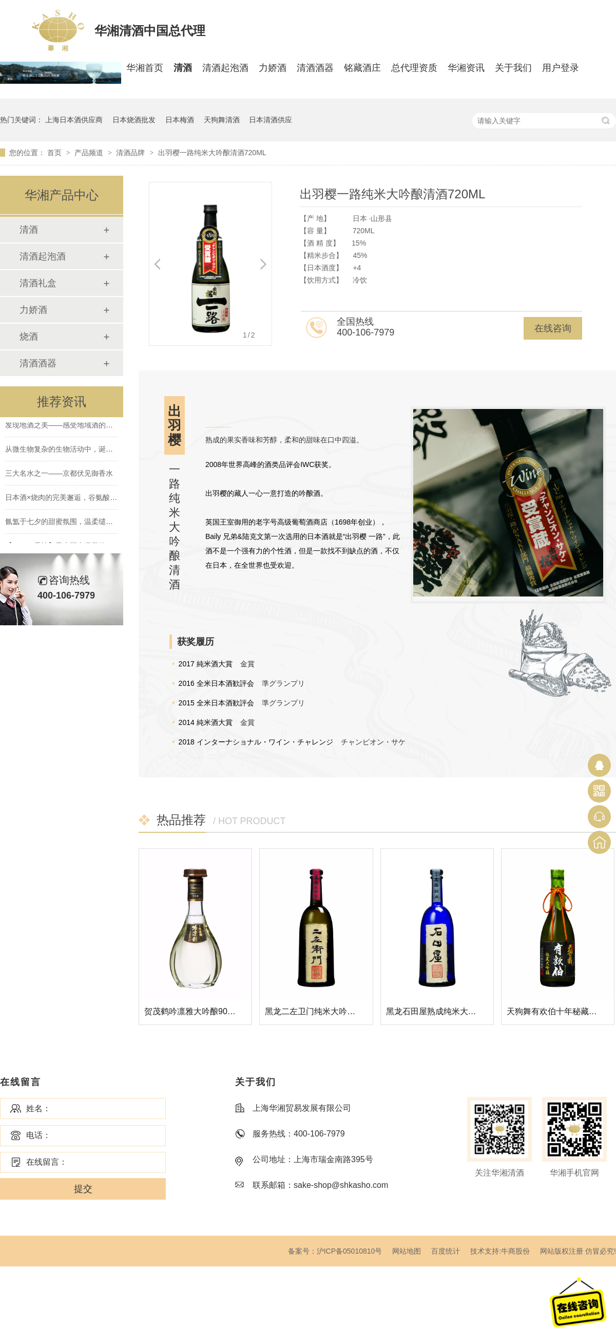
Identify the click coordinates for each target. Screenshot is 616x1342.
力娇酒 (272, 68)
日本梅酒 (179, 120)
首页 (55, 152)
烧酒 (29, 336)
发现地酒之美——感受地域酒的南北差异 (69, 426)
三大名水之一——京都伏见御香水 (59, 474)
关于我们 (513, 68)
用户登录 (560, 68)
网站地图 (406, 1251)
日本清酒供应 (270, 120)
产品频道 (89, 152)
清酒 (183, 68)
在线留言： (46, 1162)
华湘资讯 (466, 68)
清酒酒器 (315, 68)
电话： (38, 1135)
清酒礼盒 (38, 283)
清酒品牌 (131, 152)
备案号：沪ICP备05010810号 (335, 1251)
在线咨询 (552, 328)
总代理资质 (414, 68)
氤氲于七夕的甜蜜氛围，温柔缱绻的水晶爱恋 (77, 522)
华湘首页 (144, 68)
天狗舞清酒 (222, 120)
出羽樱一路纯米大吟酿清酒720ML (212, 152)
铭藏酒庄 (362, 68)
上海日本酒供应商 (74, 120)
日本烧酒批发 (134, 120)
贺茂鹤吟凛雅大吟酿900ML (193, 1011)
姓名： (38, 1108)
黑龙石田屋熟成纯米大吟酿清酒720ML (456, 1011)
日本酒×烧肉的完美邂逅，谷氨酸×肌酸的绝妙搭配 (84, 498)
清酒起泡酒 (225, 68)
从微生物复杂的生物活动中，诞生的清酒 (69, 450)
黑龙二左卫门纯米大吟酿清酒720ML (331, 1011)
